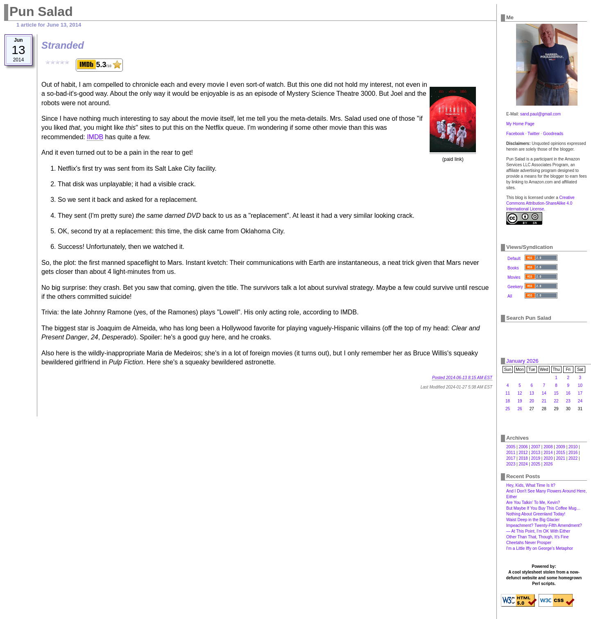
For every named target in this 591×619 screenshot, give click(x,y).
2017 (510, 458)
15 (556, 393)
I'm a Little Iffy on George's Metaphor (539, 548)
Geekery (515, 287)
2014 (548, 452)
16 (568, 393)
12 (519, 393)
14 (544, 393)
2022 (572, 458)
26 (519, 409)
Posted (462, 377)
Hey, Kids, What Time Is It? (530, 485)
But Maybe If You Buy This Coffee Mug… (543, 508)
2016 (572, 452)
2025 (535, 464)
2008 (548, 447)
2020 (548, 458)
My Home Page (520, 124)
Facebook (515, 133)
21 (544, 401)
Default (514, 258)
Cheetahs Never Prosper (528, 542)
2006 (523, 447)
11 (507, 393)
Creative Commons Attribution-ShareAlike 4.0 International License (540, 203)
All (509, 296)
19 (519, 401)
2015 (560, 452)
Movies (514, 277)
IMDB (95, 136)
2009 (560, 447)
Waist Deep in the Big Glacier (532, 519)
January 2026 (522, 361)
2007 (535, 447)
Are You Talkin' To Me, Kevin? (533, 502)
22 (556, 401)
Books (513, 268)
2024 (523, 464)
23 (568, 401)
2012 (523, 452)
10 (580, 385)
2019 (535, 458)
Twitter (533, 133)
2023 (510, 464)
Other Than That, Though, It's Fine (537, 537)
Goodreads (553, 133)
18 (507, 401)
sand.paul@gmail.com (540, 114)
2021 (560, 458)
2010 (572, 447)
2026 (548, 464)
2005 (510, 447)
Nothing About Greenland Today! (535, 514)
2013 (535, 452)
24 (580, 401)
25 (507, 409)
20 (532, 401)
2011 (510, 452)
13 (532, 393)
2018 (523, 458)
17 (580, 393)
